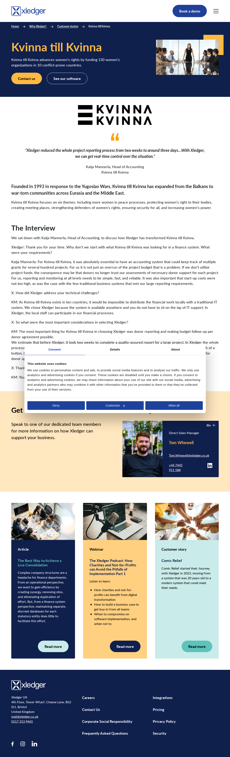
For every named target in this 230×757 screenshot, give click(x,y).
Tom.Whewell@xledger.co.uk (189, 455)
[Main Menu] (216, 11)
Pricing (159, 709)
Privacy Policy (164, 721)
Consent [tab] (54, 349)
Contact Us (91, 709)
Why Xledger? (38, 26)
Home (15, 26)
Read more (53, 646)
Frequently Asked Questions (105, 733)
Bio (211, 425)
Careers (88, 697)
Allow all (173, 405)
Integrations (163, 697)
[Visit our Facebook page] (12, 744)
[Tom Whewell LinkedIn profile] (209, 465)
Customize (115, 405)
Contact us (26, 78)
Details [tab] (115, 349)
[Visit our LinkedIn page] (34, 744)
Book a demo (189, 10)
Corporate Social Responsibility (107, 721)
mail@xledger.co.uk (24, 716)
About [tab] (175, 349)
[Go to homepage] (28, 10)
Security (160, 733)
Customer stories (67, 26)
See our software (67, 78)
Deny (55, 405)
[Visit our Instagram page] (22, 744)
